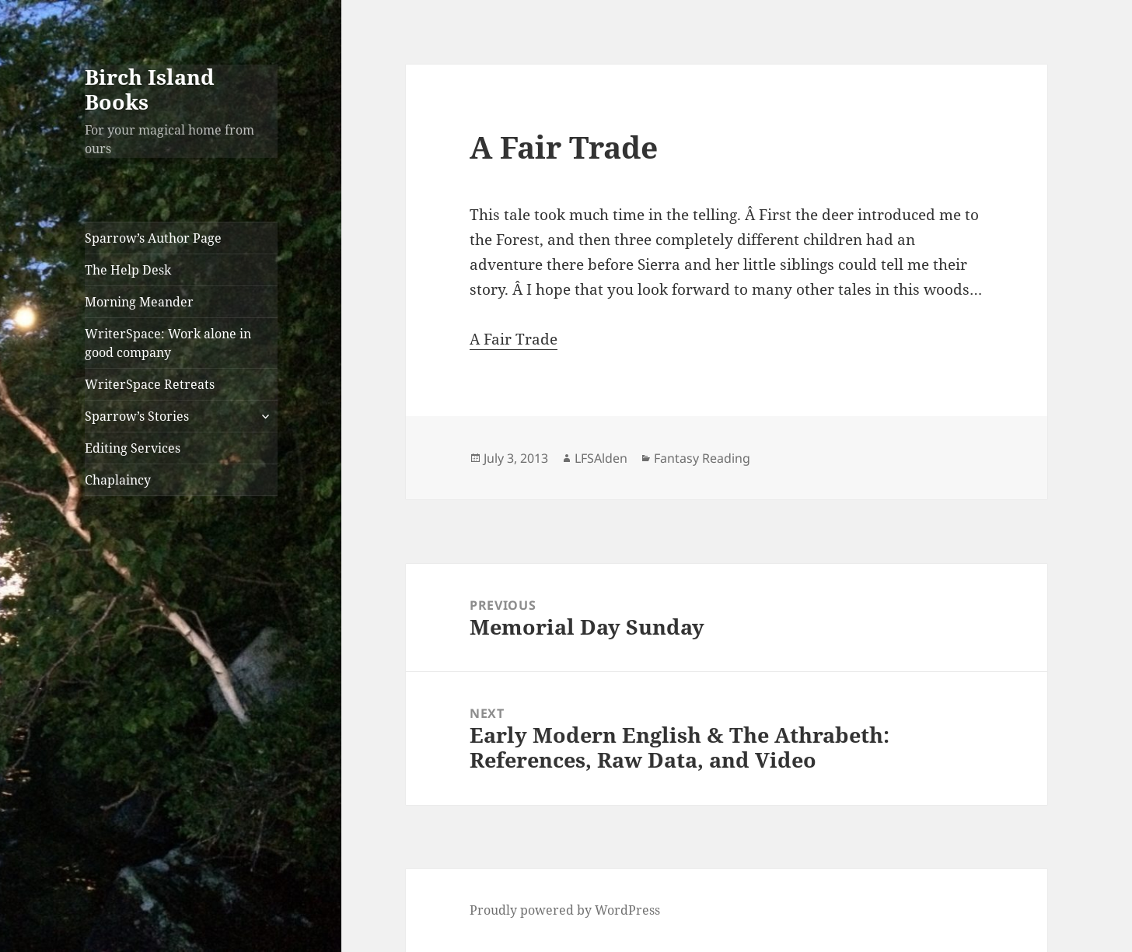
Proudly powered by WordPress (565, 910)
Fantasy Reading (702, 458)
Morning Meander (139, 301)
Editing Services (132, 448)
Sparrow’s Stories (137, 416)
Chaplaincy (118, 479)
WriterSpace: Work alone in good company (168, 343)
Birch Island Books (150, 89)
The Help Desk (128, 269)
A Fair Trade (513, 339)
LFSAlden (601, 458)
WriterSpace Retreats (150, 384)
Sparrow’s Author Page (153, 238)
